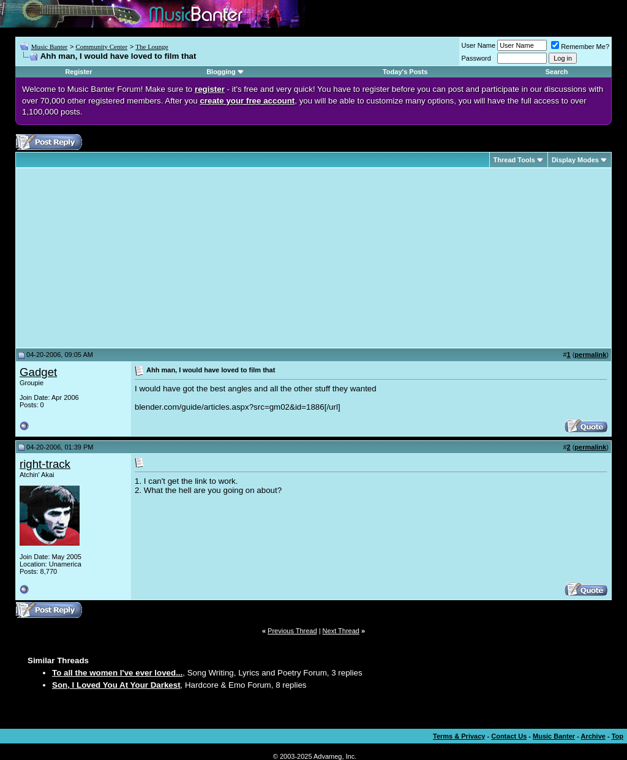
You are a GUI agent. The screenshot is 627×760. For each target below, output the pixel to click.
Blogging (221, 71)
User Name (479, 45)
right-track (45, 463)
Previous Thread (292, 630)
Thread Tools (514, 160)
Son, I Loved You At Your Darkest (116, 685)
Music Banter (49, 46)
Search (557, 71)
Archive (593, 736)
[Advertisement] (122, 258)
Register (78, 71)
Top (617, 736)
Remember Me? (580, 46)
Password (476, 58)
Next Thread (341, 630)
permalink (590, 354)
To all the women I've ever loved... (117, 672)
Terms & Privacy (459, 736)
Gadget (38, 372)
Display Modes (575, 160)
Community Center (101, 46)
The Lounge (151, 46)
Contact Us (509, 736)
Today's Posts (405, 71)
